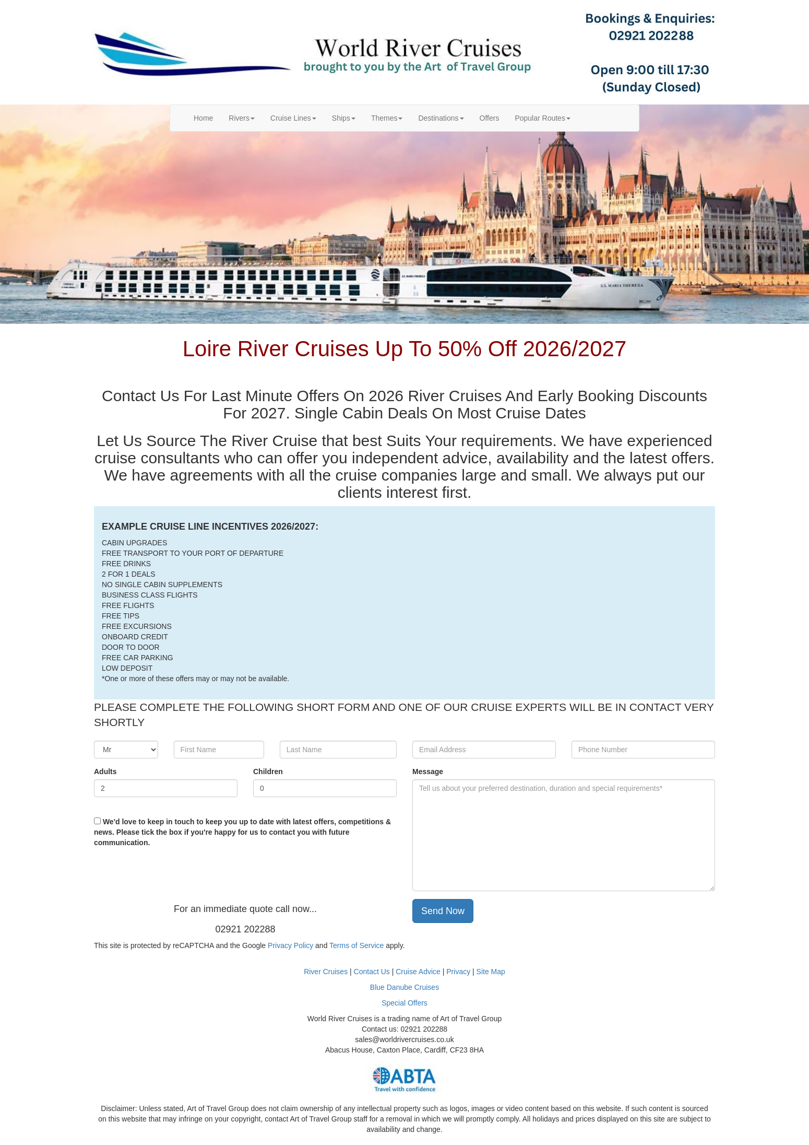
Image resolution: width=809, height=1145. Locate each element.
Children (268, 771)
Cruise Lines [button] (293, 118)
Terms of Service (356, 945)
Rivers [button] (242, 118)
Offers (489, 118)
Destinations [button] (440, 118)
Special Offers (404, 1003)
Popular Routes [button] (542, 118)
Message (427, 771)
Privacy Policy (290, 945)
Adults (105, 771)
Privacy (459, 971)
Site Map (491, 971)
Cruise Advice (419, 971)
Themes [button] (387, 118)
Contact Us (372, 971)
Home (207, 117)
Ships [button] (343, 118)
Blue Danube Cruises (404, 987)
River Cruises (326, 971)
